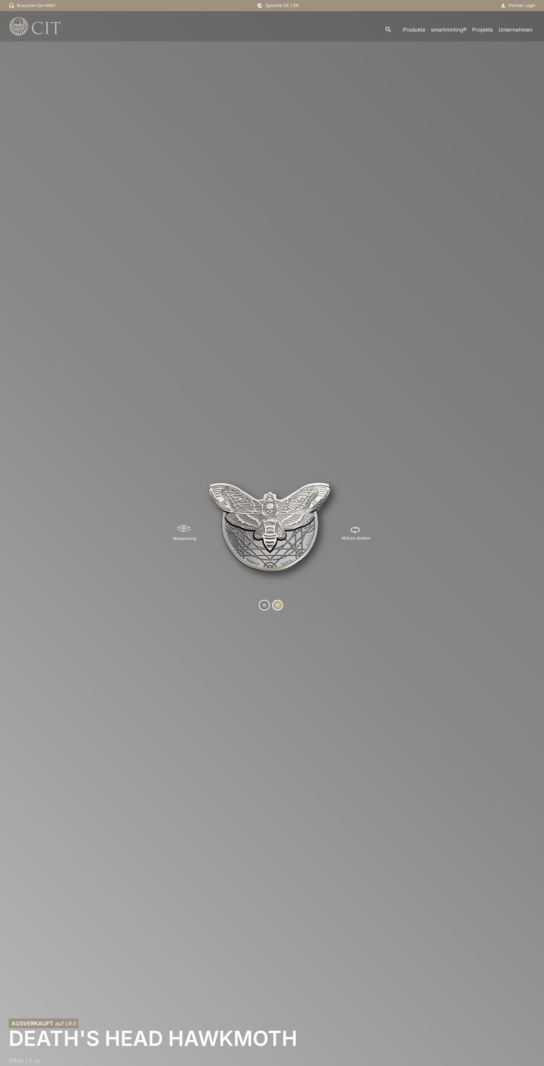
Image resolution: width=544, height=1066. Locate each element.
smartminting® (449, 29)
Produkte (414, 29)
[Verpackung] (184, 533)
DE (286, 5)
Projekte (482, 29)
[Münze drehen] (356, 533)
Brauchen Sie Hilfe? (36, 5)
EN (296, 5)
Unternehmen (516, 29)
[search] (388, 30)
